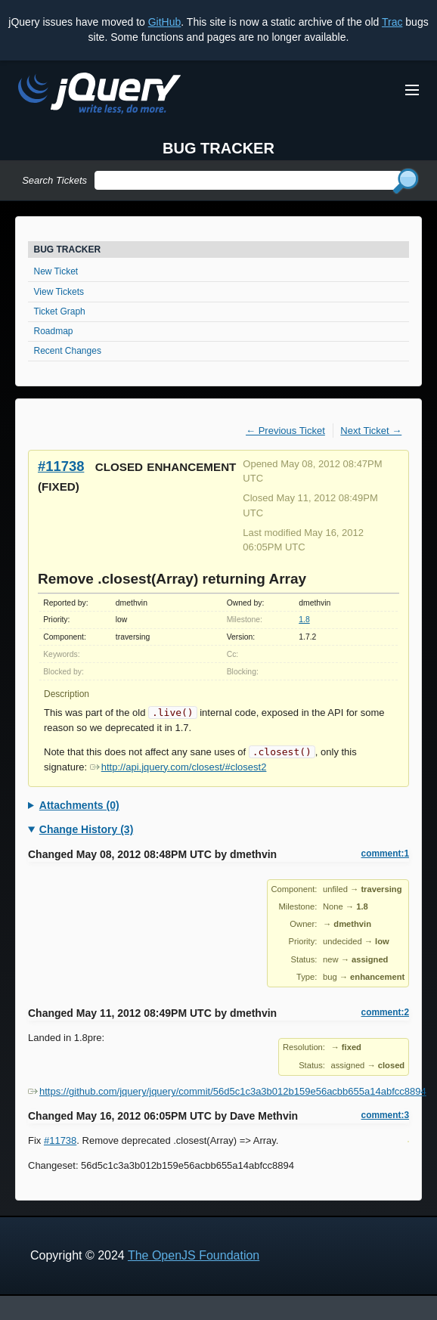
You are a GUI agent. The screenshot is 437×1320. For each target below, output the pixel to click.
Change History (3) (86, 829)
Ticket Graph (59, 311)
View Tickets (59, 292)
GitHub (164, 22)
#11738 (61, 466)
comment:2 (385, 1012)
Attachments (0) (79, 805)
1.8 (304, 619)
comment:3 (385, 1115)
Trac (392, 22)
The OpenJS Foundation (193, 1255)
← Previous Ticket (285, 430)
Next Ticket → (370, 430)
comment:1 (385, 853)
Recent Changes (67, 350)
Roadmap (53, 331)
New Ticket (56, 271)
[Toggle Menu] (412, 90)
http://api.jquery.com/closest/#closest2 (178, 767)
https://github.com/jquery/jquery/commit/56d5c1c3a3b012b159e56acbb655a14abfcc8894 (227, 1091)
